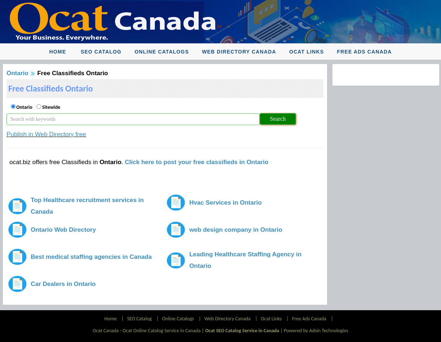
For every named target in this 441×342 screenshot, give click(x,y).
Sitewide (51, 107)
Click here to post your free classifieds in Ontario (196, 162)
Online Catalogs (162, 52)
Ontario (17, 73)
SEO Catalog (101, 52)
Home (57, 52)
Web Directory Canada (239, 52)
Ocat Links (306, 52)
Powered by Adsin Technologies (316, 331)
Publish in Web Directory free (46, 134)
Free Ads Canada (364, 52)
